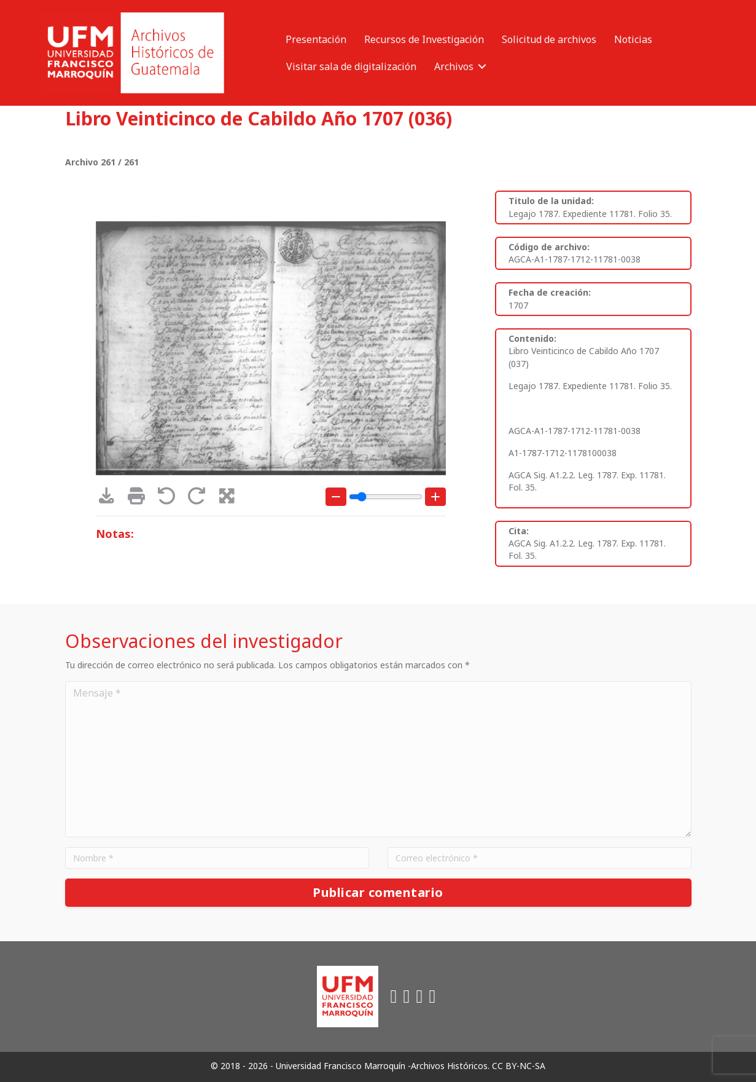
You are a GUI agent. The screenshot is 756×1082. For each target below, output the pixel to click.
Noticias (633, 39)
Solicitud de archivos (549, 39)
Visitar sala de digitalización (351, 66)
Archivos (453, 66)
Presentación (316, 39)
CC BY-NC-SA (518, 1066)
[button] (482, 66)
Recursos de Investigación (424, 39)
